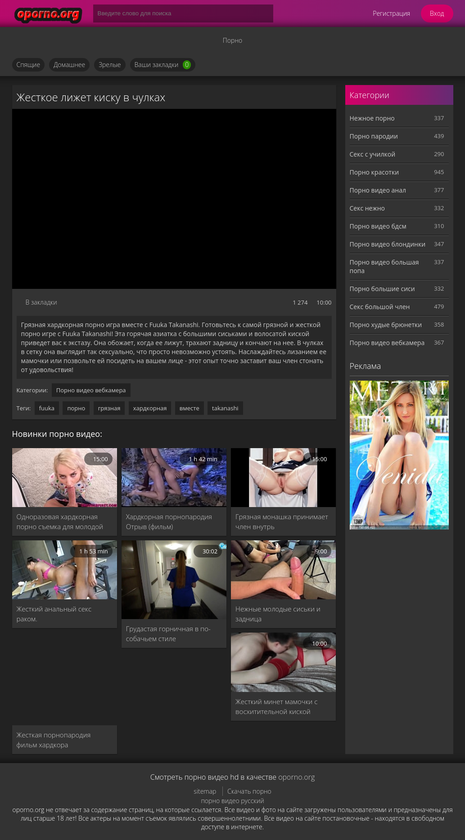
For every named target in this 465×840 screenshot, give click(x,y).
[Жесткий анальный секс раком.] (64, 569)
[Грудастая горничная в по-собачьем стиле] (174, 579)
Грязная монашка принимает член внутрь (281, 521)
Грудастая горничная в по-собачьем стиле (168, 633)
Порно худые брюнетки (386, 324)
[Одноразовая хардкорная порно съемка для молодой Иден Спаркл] (64, 477)
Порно (232, 40)
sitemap (205, 791)
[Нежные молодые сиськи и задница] (283, 569)
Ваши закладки (163, 64)
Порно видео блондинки (388, 244)
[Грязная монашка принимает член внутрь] (283, 477)
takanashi (225, 408)
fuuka (46, 408)
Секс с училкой (373, 154)
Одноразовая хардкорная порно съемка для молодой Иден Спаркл (60, 521)
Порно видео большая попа (384, 266)
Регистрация (391, 13)
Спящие (29, 64)
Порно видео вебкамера (91, 390)
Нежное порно (372, 118)
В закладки (41, 302)
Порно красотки (374, 172)
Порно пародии (374, 136)
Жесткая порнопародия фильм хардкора (54, 739)
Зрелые (110, 64)
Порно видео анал (378, 190)
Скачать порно (249, 791)
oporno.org (296, 777)
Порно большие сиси (382, 288)
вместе (189, 408)
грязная (109, 408)
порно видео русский (232, 800)
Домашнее (69, 64)
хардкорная (150, 408)
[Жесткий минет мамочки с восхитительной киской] (283, 662)
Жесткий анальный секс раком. (54, 613)
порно (76, 408)
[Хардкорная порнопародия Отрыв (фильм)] (174, 477)
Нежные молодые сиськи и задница (278, 613)
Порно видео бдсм (378, 226)
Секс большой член (380, 306)
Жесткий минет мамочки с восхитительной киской (276, 706)
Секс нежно (367, 208)
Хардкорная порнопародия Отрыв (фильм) (169, 521)
